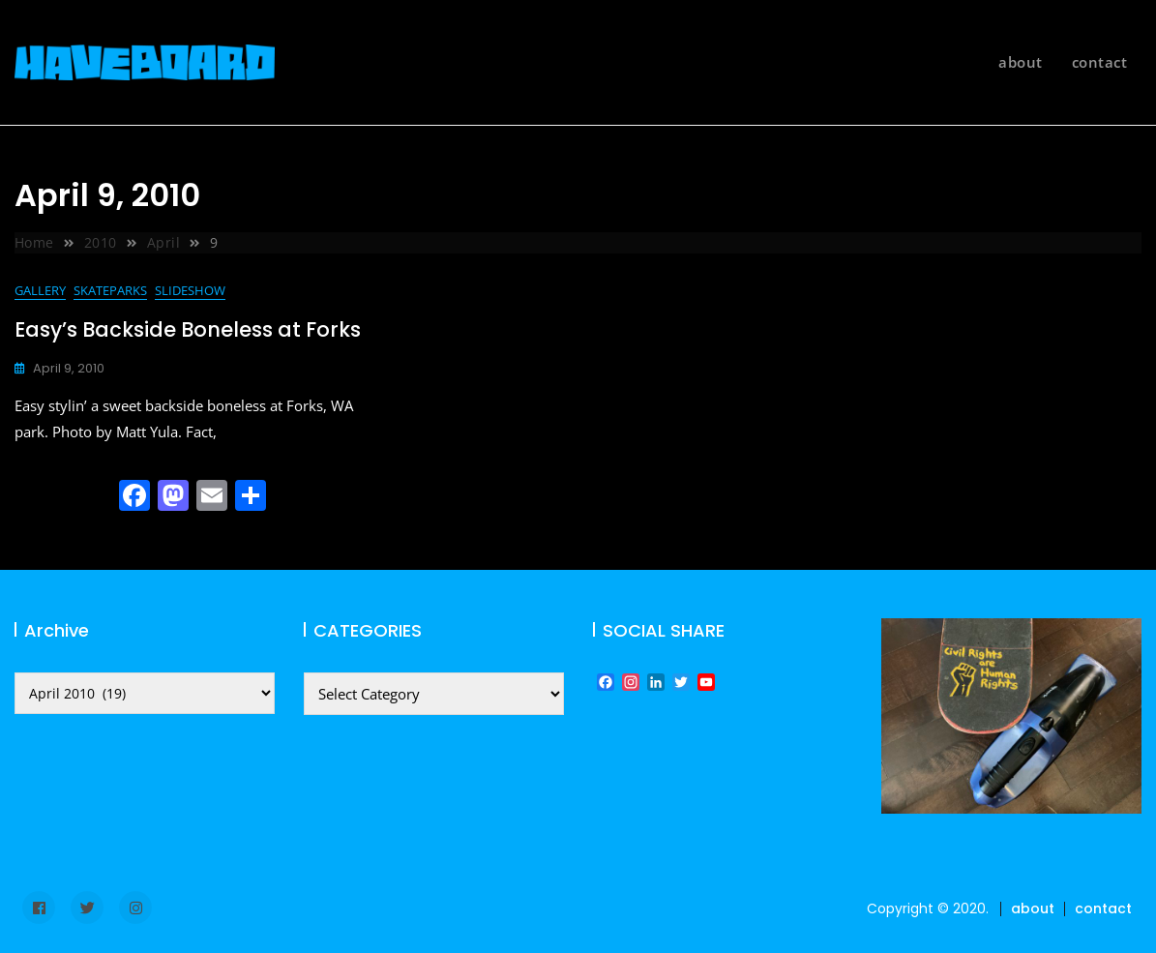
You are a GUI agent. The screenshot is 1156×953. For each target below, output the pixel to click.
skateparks (110, 290)
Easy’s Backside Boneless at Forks (188, 329)
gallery (40, 290)
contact (1100, 62)
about (1020, 62)
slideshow (190, 290)
